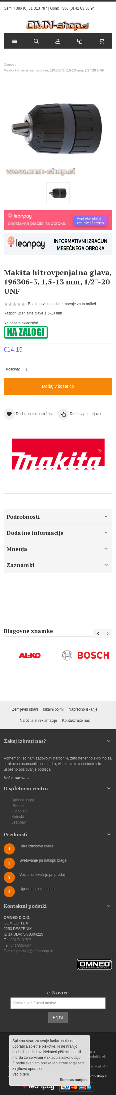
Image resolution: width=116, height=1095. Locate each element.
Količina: (13, 369)
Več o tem (20, 1074)
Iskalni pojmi (53, 709)
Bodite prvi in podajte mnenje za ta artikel (62, 304)
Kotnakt (17, 817)
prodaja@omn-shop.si (34, 951)
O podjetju (19, 811)
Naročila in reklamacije (38, 720)
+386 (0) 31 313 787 (30, 8)
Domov (9, 64)
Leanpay (18, 822)
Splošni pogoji (23, 800)
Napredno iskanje (83, 709)
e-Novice (58, 992)
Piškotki (17, 805)
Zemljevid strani (25, 709)
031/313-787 (21, 940)
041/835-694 (21, 945)
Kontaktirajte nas (76, 720)
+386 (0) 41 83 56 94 (77, 8)
